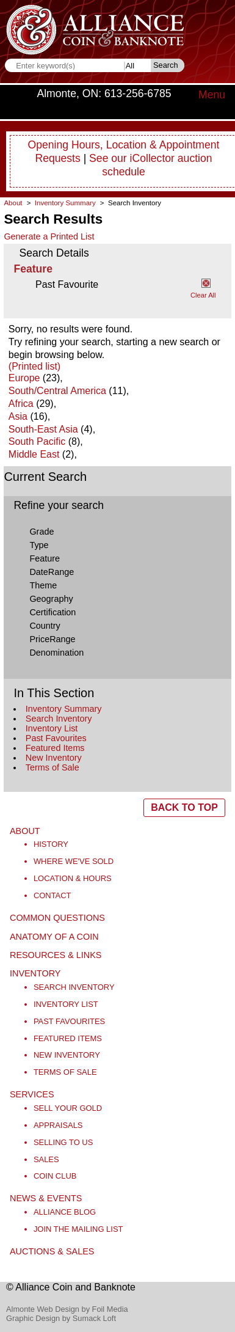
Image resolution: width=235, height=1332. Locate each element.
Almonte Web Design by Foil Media (67, 1309)
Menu (211, 95)
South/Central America (57, 391)
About (13, 203)
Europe (24, 378)
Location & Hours (73, 878)
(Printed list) (34, 366)
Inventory (35, 973)
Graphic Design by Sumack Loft (61, 1318)
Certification (52, 612)
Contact (52, 895)
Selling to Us (63, 1142)
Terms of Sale (52, 767)
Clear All (203, 295)
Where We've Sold (74, 861)
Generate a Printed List (49, 236)
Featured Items (55, 748)
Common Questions (57, 918)
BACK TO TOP (184, 807)
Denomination (56, 652)
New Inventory (54, 758)
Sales (46, 1159)
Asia (18, 416)
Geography (51, 599)
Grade (41, 531)
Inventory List (52, 728)
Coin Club (55, 1175)
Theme (43, 585)
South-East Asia (43, 429)
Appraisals (58, 1125)
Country (44, 626)
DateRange (51, 572)
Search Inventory (59, 718)
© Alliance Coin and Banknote (71, 1287)
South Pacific (37, 441)
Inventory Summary (64, 709)
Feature (44, 558)
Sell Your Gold (68, 1108)
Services (32, 1094)
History (51, 844)
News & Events (46, 1198)
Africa (21, 403)
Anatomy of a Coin (54, 937)
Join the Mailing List (78, 1229)
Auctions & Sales (52, 1251)
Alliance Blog (65, 1212)
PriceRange (52, 639)
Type (38, 545)
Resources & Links (55, 955)
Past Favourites (56, 738)
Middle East (34, 454)
